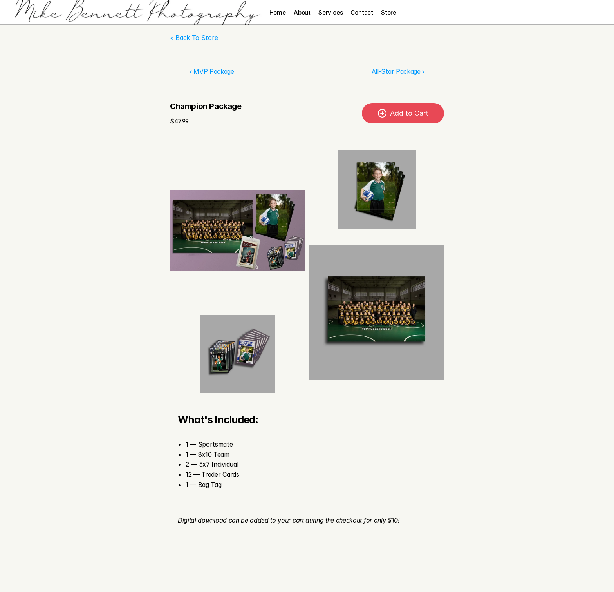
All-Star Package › (398, 71)
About (302, 12)
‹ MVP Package (212, 71)
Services (330, 12)
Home (277, 12)
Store (388, 12)
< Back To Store (194, 38)
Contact (361, 12)
